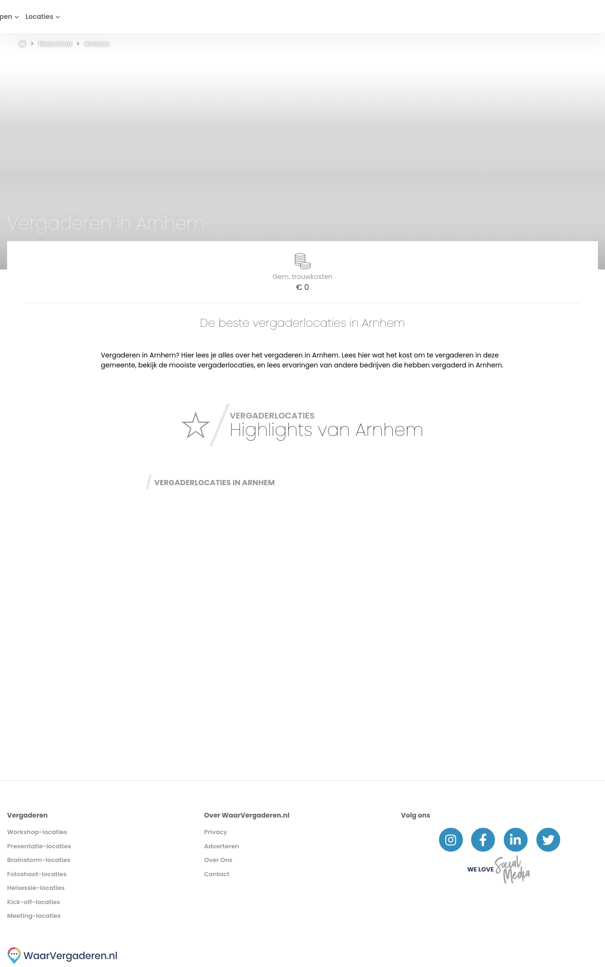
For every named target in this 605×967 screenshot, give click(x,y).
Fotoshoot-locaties (37, 874)
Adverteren (221, 846)
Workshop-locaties (37, 832)
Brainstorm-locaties (38, 859)
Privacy (215, 832)
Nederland (55, 43)
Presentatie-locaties (39, 846)
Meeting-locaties (34, 915)
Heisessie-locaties (36, 887)
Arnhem (97, 43)
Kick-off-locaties (33, 901)
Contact (217, 874)
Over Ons (218, 859)
